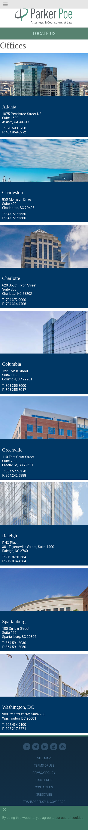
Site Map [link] (44, 758)
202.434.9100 (16, 725)
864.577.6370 (16, 471)
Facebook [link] (26, 746)
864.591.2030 (16, 643)
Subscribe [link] (44, 794)
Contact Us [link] (44, 787)
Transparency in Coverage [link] (44, 802)
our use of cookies (69, 818)
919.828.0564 (16, 557)
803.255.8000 (16, 386)
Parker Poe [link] (44, 15)
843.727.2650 (16, 214)
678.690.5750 (16, 128)
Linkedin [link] (44, 746)
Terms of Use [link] (44, 765)
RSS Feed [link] (62, 746)
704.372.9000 (16, 300)
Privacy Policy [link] (44, 772)
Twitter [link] (35, 746)
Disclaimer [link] (44, 780)
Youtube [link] (53, 746)
